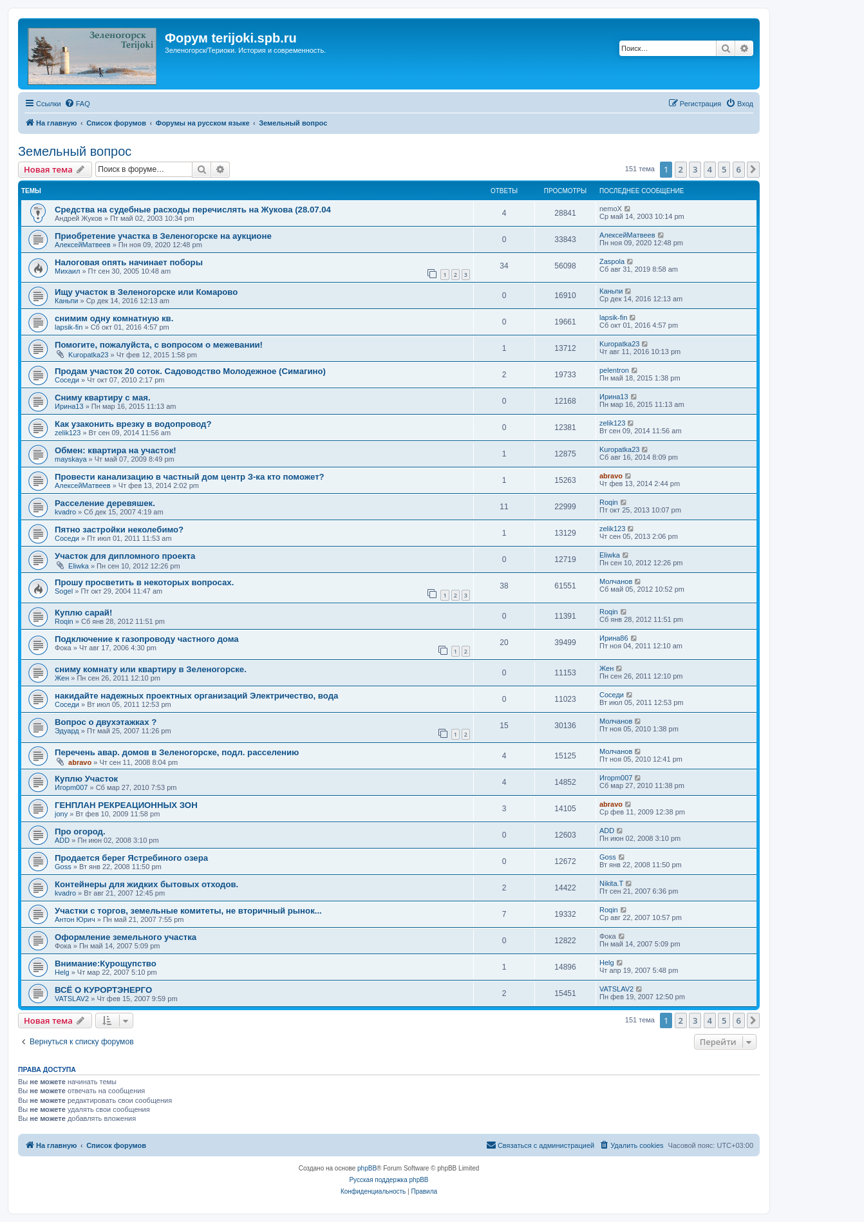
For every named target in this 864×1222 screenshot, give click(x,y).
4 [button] (710, 169)
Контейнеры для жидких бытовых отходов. (146, 884)
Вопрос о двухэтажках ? (105, 722)
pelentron (614, 370)
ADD (62, 840)
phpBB (367, 1168)
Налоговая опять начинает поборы (129, 262)
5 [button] (724, 169)
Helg (62, 972)
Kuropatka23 (88, 355)
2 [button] (681, 169)
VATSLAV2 (72, 998)
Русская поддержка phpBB (388, 1179)
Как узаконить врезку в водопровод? (133, 424)
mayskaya (71, 459)
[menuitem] (77, 103)
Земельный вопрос (74, 151)
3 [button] (695, 169)
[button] (753, 169)
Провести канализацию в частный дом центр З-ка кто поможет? (189, 477)
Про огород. (80, 831)
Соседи (67, 380)
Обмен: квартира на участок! (115, 450)
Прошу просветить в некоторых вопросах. (144, 582)
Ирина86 (613, 638)
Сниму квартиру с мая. (103, 397)
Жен (62, 678)
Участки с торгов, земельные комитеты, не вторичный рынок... (188, 911)
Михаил (67, 271)
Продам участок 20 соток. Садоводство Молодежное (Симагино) (190, 371)
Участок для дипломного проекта (125, 556)
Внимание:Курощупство (105, 963)
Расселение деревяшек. (105, 503)
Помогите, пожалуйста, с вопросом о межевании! (159, 345)
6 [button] (739, 169)
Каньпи (66, 301)
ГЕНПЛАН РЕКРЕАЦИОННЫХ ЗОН (126, 805)
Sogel (64, 591)
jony (61, 814)
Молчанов (615, 581)
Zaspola (612, 261)
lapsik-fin (68, 327)
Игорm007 (71, 787)
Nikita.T (611, 883)
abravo (611, 476)
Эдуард (67, 731)
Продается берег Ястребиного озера (131, 858)
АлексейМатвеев (83, 245)
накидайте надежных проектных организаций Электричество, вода (196, 695)
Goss (63, 866)
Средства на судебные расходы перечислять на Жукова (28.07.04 (193, 209)
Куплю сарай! (83, 612)
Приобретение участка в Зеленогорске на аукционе (163, 236)
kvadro (65, 512)
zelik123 (67, 433)
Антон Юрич (75, 919)
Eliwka (78, 566)
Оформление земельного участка (125, 937)
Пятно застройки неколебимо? (119, 529)
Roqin (608, 502)
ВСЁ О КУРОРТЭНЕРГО (103, 990)
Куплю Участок (86, 779)
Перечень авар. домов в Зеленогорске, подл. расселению (177, 752)
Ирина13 (69, 406)
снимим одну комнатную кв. (114, 318)
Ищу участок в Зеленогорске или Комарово (146, 292)
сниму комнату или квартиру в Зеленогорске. (151, 669)
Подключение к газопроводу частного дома (147, 639)
